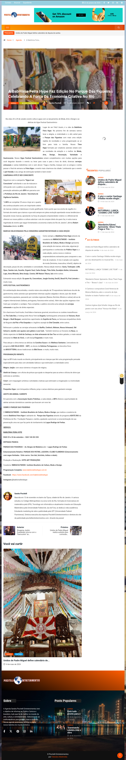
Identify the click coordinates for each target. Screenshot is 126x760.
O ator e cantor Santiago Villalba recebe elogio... (110, 197)
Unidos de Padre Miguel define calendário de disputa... (109, 182)
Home (9, 40)
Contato (8, 3)
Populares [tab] (104, 171)
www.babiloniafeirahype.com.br (35, 470)
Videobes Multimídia (59, 757)
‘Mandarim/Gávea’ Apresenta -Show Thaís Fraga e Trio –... (109, 226)
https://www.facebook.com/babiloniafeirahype (30, 475)
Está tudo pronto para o (73, 712)
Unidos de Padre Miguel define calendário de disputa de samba (38, 33)
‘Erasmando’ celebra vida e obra (74, 730)
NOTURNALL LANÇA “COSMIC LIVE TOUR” (108, 211)
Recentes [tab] (92, 171)
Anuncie (17, 3)
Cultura (19, 654)
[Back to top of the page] (120, 755)
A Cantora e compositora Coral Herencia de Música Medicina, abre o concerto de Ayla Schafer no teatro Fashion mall (101, 292)
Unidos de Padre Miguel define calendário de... (26, 660)
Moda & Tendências (29, 103)
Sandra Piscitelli (55, 103)
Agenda (19, 40)
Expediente (27, 3)
